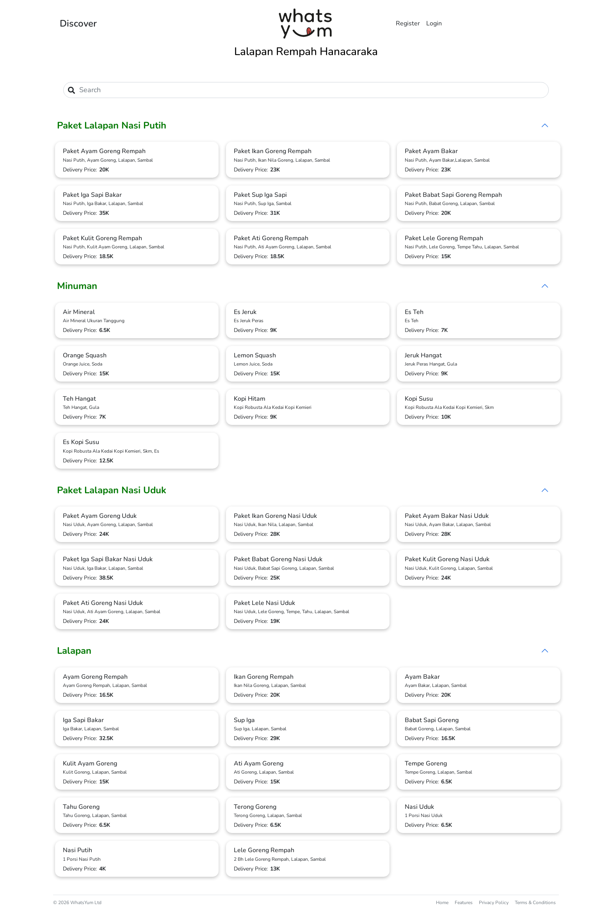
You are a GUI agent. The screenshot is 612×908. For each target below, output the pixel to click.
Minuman (77, 286)
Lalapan (74, 650)
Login (434, 23)
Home (442, 902)
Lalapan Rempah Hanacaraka (306, 51)
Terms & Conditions (535, 902)
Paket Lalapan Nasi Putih (111, 125)
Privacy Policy (494, 902)
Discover (78, 23)
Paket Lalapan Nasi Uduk (111, 490)
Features (464, 902)
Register (408, 23)
